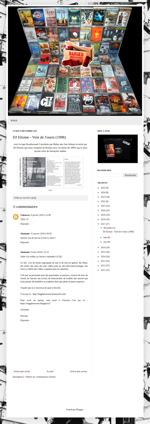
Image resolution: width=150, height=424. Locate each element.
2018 (103, 219)
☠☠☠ (14, 120)
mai (105, 242)
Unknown (25, 215)
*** (50, 190)
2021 (103, 206)
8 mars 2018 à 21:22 (40, 252)
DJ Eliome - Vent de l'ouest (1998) (118, 232)
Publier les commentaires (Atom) (40, 377)
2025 (103, 188)
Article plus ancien (78, 371)
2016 (103, 247)
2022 (103, 201)
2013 (103, 261)
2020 (103, 210)
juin (105, 237)
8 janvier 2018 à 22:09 (41, 215)
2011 (103, 270)
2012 (103, 265)
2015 (103, 252)
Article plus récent (22, 371)
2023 (103, 197)
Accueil (50, 371)
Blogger (79, 409)
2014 (103, 256)
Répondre (24, 224)
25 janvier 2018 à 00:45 (41, 233)
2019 (103, 215)
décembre (108, 228)
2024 (103, 192)
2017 (103, 224)
